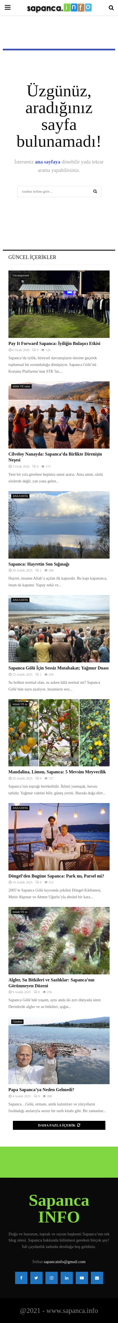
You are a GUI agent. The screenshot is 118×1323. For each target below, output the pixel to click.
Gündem (17, 1021)
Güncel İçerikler (32, 257)
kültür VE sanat (21, 386)
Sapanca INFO (59, 1208)
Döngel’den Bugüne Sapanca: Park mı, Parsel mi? (56, 876)
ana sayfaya (48, 162)
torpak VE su (20, 704)
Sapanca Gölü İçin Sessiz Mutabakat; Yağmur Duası (58, 668)
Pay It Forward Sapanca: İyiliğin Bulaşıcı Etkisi (54, 343)
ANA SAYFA (20, 496)
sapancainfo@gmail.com (64, 1261)
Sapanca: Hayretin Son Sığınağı (38, 564)
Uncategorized (21, 275)
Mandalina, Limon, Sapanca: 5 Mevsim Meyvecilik (57, 771)
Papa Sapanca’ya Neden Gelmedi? (41, 1089)
